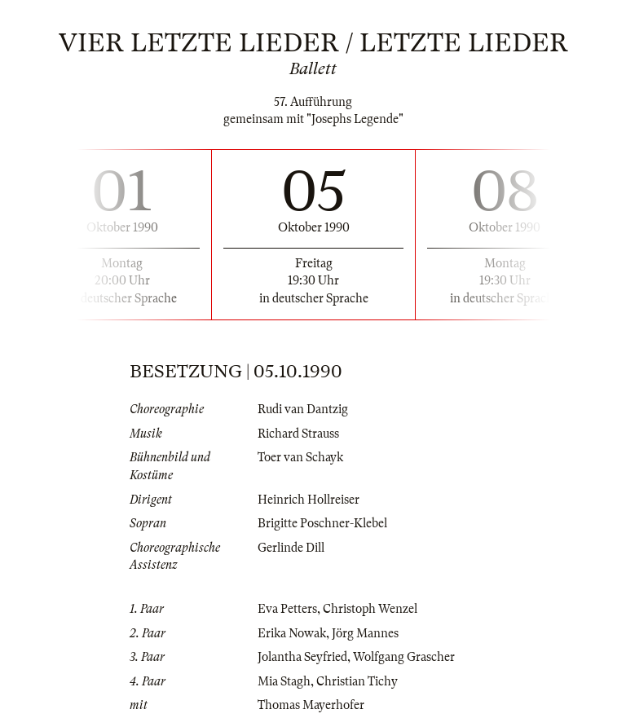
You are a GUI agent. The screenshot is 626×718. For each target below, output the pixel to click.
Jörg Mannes (365, 633)
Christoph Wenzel (370, 608)
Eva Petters (287, 608)
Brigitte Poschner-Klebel (322, 523)
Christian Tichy (357, 681)
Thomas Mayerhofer (311, 704)
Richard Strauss (298, 433)
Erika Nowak (292, 633)
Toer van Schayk (300, 457)
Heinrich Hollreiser (308, 499)
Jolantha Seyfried (302, 656)
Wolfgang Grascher (404, 656)
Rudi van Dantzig (303, 409)
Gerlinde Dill (291, 547)
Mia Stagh (284, 681)
